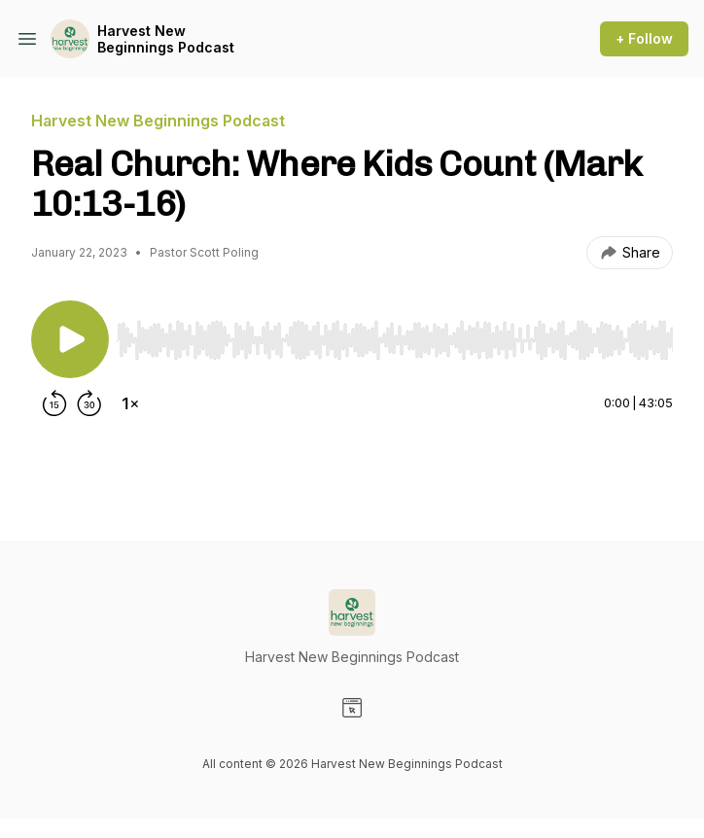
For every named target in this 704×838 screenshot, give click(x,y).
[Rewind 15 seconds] (54, 403)
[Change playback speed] (130, 403)
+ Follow (644, 38)
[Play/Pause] (70, 339)
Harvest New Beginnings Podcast (165, 39)
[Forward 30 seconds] (89, 403)
